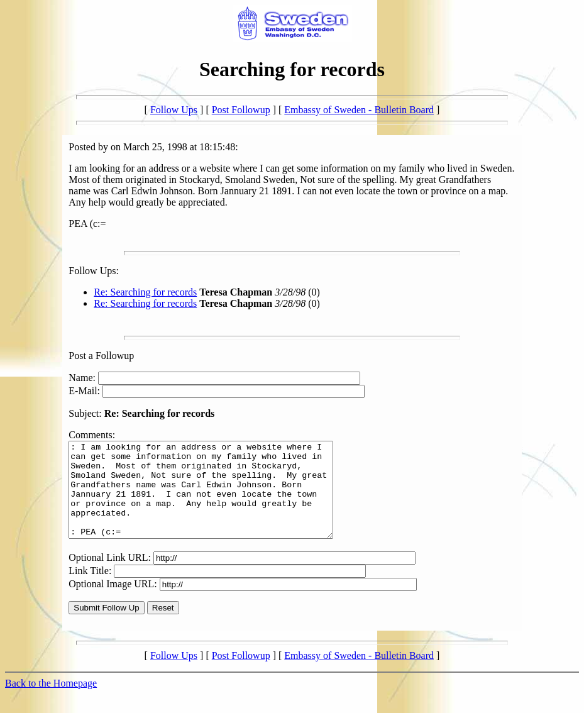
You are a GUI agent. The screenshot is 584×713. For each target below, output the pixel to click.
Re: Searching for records (145, 292)
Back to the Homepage (51, 702)
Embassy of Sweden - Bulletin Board (359, 109)
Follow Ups (173, 109)
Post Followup (241, 109)
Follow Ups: (94, 270)
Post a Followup (101, 355)
